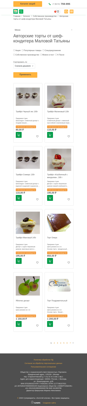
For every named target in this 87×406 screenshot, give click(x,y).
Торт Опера (52, 238)
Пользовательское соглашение (43, 367)
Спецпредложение (53, 50)
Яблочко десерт (23, 301)
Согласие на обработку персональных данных (43, 363)
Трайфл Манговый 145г (26, 238)
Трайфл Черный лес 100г (27, 112)
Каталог (26, 16)
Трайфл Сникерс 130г (25, 175)
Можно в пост (48, 55)
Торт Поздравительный (57, 301)
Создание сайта (49, 403)
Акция (17, 50)
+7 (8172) (61, 4)
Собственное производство (45, 16)
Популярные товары (32, 50)
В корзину (18, 134)
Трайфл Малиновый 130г (58, 112)
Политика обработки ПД (43, 360)
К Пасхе (60, 55)
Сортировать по (20, 62)
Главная (16, 16)
